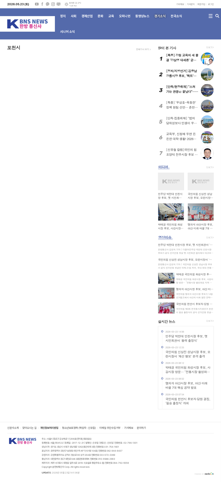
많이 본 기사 (167, 47)
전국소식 (176, 19)
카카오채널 (47, 4)
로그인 (211, 4)
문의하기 (141, 428)
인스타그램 (53, 4)
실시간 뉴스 (166, 321)
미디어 (163, 166)
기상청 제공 (72, 6)
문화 (100, 19)
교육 (111, 19)
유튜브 (36, 4)
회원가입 (201, 4)
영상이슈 (164, 237)
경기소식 (160, 19)
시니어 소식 (67, 34)
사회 (73, 19)
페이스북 (42, 4)
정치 (63, 19)
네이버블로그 (58, 4)
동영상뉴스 (142, 19)
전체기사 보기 (142, 49)
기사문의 (190, 4)
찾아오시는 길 (29, 428)
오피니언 (124, 19)
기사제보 (180, 4)
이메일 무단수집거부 (109, 428)
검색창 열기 (217, 16)
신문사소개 (13, 428)
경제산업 (87, 19)
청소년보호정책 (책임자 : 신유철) (79, 428)
